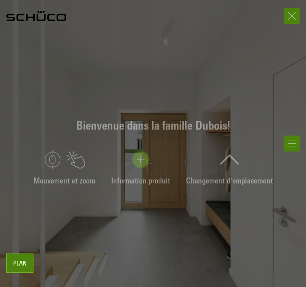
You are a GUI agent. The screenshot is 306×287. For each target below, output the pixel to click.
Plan (20, 264)
